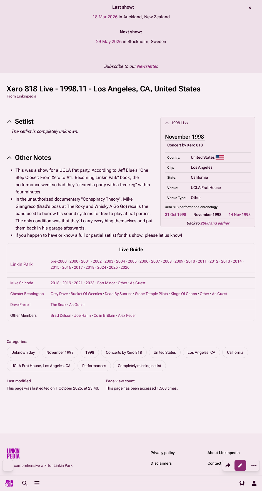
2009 (178, 261)
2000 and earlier (214, 223)
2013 (225, 261)
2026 (125, 267)
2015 (55, 267)
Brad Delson (61, 315)
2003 (108, 261)
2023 (90, 283)
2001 (85, 261)
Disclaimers (161, 463)
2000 (73, 261)
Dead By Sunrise (118, 293)
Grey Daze (59, 293)
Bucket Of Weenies (86, 293)
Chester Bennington (27, 293)
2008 (167, 261)
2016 (66, 267)
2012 (213, 261)
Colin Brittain (104, 315)
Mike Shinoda (21, 283)
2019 (66, 283)
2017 (78, 267)
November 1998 (60, 352)
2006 (143, 261)
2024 (101, 267)
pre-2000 (59, 261)
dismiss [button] (249, 7)
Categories (16, 341)
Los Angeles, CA (201, 352)
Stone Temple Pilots (151, 293)
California (235, 352)
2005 (132, 261)
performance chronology (198, 207)
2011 (202, 261)
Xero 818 (195, 145)
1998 (89, 352)
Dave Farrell (20, 304)
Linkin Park (21, 264)
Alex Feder (127, 315)
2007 (155, 261)
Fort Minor (106, 283)
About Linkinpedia (224, 452)
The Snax (58, 304)
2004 (120, 261)
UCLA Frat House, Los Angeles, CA (41, 365)
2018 (90, 267)
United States (165, 352)
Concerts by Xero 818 (124, 352)
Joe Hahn (82, 315)
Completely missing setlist (139, 365)
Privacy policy (163, 452)
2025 (113, 267)
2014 (237, 261)
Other (122, 283)
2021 (78, 283)
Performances (94, 365)
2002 (97, 261)
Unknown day (23, 352)
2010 (190, 261)
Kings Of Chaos (184, 293)
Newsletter (147, 66)
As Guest (137, 283)
